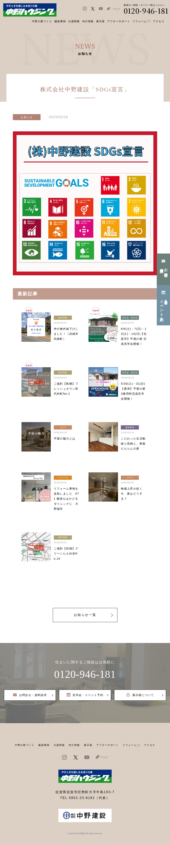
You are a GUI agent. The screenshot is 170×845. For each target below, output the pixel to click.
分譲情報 (59, 745)
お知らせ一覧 (85, 615)
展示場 (88, 745)
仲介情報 (74, 745)
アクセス (149, 745)
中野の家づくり (24, 745)
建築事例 (60, 21)
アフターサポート (107, 745)
